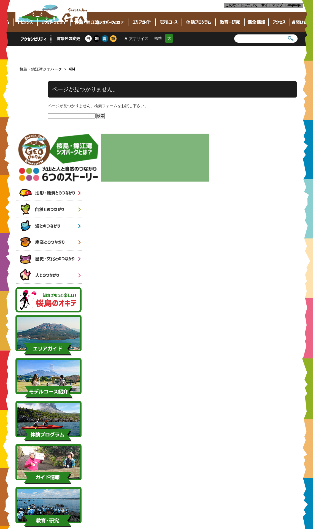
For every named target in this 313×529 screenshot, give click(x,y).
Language (294, 5)
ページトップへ (157, 479)
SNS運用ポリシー (220, 494)
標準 (158, 55)
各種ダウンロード (126, 494)
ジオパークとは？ (54, 39)
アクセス (279, 39)
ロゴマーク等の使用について (166, 494)
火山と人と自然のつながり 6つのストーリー (49, 99)
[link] (287, 475)
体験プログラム (198, 39)
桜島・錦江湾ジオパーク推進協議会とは (77, 494)
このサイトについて (241, 5)
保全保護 (256, 39)
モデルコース (169, 39)
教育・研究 (230, 39)
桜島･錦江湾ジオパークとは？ (99, 39)
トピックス (25, 39)
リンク (197, 494)
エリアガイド (141, 39)
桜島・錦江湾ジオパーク (77, 14)
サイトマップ (272, 5)
